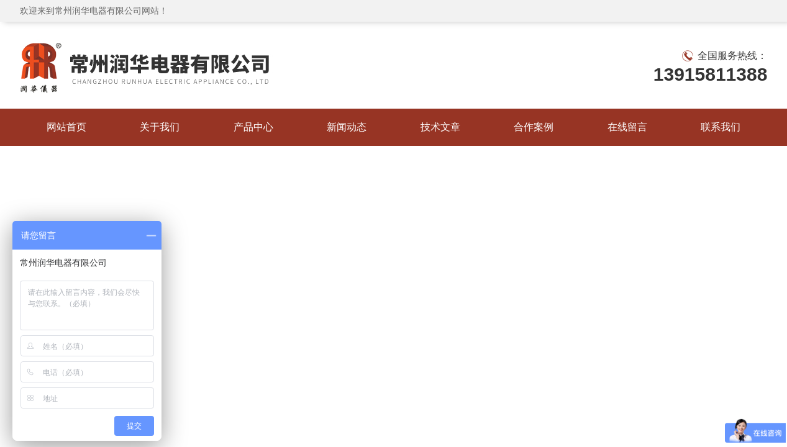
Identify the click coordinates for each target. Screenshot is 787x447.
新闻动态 (346, 127)
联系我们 (720, 127)
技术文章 (440, 127)
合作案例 (533, 127)
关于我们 (160, 127)
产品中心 (253, 127)
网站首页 (66, 127)
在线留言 (627, 127)
